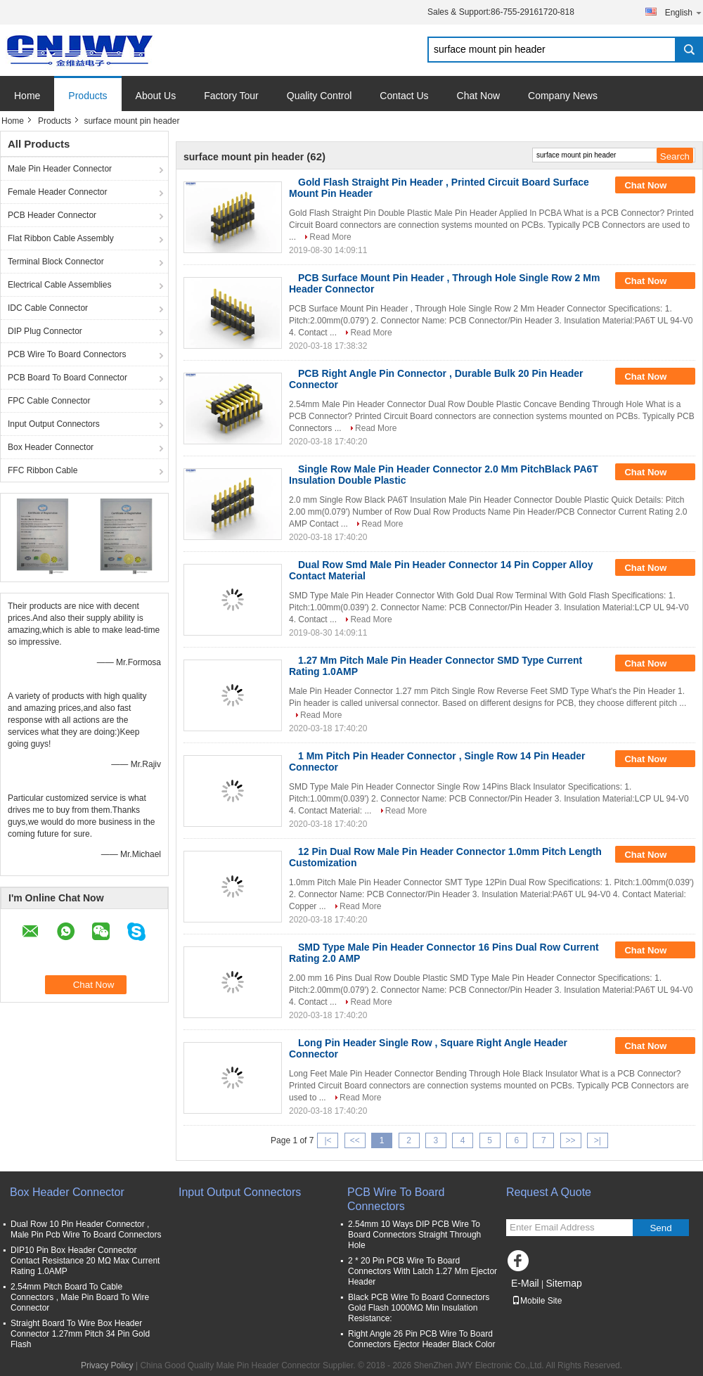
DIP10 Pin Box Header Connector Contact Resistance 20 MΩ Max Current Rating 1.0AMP (85, 1260)
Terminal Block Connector (56, 261)
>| (597, 1140)
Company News (563, 95)
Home (27, 95)
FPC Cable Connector (49, 401)
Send (660, 1228)
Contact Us (404, 95)
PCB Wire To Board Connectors (67, 354)
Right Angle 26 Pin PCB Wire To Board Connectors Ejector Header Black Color (421, 1339)
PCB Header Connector (52, 215)
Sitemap (563, 1283)
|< (327, 1140)
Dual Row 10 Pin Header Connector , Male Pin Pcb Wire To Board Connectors (86, 1229)
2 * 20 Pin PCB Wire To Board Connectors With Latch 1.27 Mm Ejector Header (422, 1271)
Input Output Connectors (54, 424)
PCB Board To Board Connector (67, 377)
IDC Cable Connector (48, 308)
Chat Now (478, 95)
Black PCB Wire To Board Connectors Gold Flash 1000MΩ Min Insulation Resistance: (418, 1307)
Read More (330, 237)
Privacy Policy (107, 1365)
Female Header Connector (57, 192)
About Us (156, 95)
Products (87, 95)
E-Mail (525, 1283)
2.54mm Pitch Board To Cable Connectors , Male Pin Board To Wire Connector (80, 1297)
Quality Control (319, 95)
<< (355, 1140)
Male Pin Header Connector (60, 169)
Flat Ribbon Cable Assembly (61, 238)
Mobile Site (537, 1301)
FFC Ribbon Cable (42, 470)
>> (571, 1140)
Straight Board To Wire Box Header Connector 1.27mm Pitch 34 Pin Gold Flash (80, 1333)
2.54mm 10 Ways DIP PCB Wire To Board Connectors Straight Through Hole (414, 1234)
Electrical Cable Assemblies (59, 285)
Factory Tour (231, 95)
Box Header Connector (50, 447)
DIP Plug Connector (45, 331)
